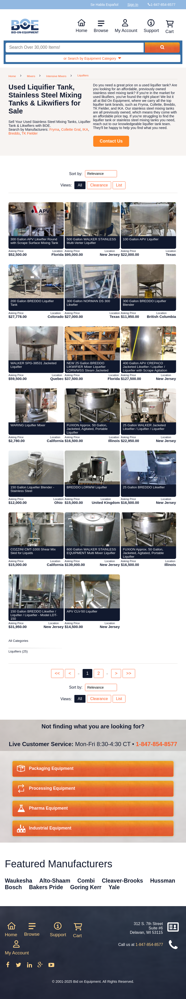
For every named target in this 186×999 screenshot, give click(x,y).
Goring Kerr (85, 887)
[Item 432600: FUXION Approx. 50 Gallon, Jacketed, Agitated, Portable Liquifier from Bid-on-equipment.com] (148, 529)
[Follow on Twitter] (19, 966)
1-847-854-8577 (156, 744)
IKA (85, 129)
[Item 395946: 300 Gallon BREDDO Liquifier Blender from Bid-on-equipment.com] (148, 281)
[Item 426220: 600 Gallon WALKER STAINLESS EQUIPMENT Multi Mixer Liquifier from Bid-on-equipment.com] (92, 529)
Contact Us (111, 141)
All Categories (18, 641)
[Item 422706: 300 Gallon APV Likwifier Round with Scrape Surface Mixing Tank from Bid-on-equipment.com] (36, 219)
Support (151, 26)
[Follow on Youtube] (51, 966)
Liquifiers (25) (18, 651)
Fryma (54, 129)
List (119, 185)
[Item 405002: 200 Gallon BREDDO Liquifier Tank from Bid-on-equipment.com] (36, 281)
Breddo (14, 133)
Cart (77, 930)
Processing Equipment (46, 790)
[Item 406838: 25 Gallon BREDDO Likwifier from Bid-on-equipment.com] (148, 467)
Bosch (13, 887)
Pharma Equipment (42, 809)
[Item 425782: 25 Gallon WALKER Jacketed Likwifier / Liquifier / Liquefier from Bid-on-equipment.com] (148, 405)
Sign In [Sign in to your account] (132, 5)
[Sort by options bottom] (101, 687)
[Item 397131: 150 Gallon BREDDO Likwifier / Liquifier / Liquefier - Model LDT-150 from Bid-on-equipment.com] (36, 591)
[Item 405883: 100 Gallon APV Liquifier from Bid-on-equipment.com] (148, 219)
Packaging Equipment (45, 770)
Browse (101, 26)
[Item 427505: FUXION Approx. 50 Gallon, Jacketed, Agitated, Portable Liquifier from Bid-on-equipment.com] (92, 405)
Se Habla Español (104, 5)
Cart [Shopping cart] (169, 27)
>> (128, 673)
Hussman (162, 881)
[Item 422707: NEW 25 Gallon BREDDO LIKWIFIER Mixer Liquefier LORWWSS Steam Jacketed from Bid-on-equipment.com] (92, 343)
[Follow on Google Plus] (40, 966)
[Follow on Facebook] (8, 966)
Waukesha (18, 881)
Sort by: (75, 173)
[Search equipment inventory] (75, 48)
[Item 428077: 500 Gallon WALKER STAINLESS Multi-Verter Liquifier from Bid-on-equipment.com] (92, 219)
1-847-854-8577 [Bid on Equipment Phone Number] (163, 5)
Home (81, 26)
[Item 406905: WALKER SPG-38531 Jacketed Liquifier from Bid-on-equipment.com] (36, 343)
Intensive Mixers (56, 76)
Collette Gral (71, 129)
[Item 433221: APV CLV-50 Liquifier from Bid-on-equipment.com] (92, 591)
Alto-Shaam (54, 881)
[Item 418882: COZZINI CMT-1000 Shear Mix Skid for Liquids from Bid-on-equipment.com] (36, 529)
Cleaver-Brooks (122, 881)
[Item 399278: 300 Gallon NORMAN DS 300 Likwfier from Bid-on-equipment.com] (92, 281)
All (80, 185)
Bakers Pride (46, 887)
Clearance (99, 185)
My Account (126, 26)
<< (57, 673)
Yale (114, 887)
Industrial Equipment (44, 829)
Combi (86, 881)
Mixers (31, 76)
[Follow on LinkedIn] (30, 966)
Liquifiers (83, 75)
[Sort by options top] (101, 173)
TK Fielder (30, 133)
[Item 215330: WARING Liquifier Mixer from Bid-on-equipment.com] (36, 405)
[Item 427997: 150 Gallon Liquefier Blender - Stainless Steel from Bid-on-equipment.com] (36, 467)
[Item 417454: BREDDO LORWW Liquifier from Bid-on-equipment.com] (92, 467)
